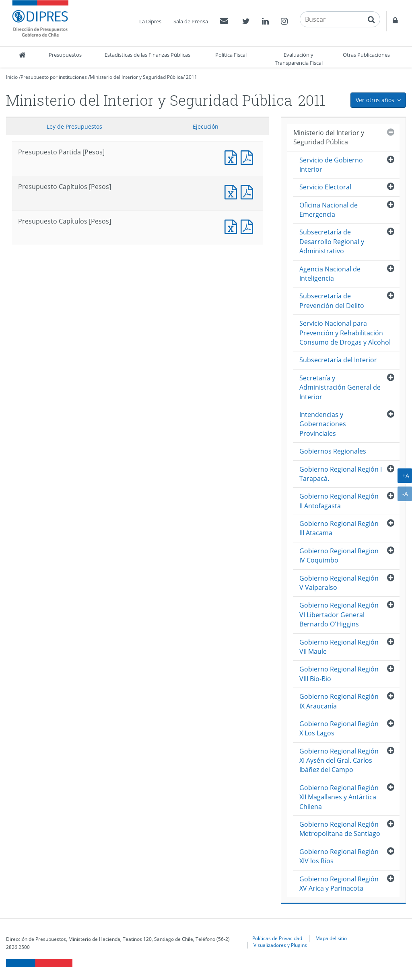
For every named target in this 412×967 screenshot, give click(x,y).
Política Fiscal (231, 54)
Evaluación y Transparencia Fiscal (299, 58)
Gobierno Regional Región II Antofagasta (339, 501)
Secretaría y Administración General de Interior (340, 387)
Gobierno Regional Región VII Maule (339, 647)
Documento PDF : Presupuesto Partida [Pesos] (249, 157)
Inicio (12, 77)
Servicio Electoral (325, 187)
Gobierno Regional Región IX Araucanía (339, 701)
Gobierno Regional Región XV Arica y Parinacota (339, 884)
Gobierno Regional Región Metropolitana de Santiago (339, 829)
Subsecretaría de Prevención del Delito (331, 301)
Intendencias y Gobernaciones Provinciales (322, 424)
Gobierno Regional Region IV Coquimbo (339, 555)
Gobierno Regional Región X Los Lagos (339, 728)
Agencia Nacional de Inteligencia (329, 274)
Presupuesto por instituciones (54, 77)
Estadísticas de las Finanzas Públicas (147, 54)
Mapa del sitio (331, 938)
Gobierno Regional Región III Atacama (339, 528)
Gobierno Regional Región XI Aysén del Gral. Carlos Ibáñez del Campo (339, 760)
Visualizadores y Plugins (280, 945)
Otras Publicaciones (366, 54)
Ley (74, 126)
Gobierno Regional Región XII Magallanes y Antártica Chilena (339, 797)
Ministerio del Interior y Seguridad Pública (136, 77)
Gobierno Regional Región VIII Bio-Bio (339, 674)
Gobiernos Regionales (332, 451)
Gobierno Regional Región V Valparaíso (339, 583)
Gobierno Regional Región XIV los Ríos (339, 856)
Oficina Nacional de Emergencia (328, 210)
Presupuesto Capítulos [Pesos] (233, 191)
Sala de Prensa (190, 21)
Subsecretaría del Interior (338, 359)
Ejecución (205, 126)
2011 (191, 77)
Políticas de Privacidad (277, 938)
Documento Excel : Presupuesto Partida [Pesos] (233, 157)
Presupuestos (65, 54)
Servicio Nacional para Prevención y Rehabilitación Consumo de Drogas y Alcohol (345, 333)
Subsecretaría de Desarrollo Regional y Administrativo (331, 241)
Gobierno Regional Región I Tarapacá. (340, 474)
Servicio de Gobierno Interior (331, 165)
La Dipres (150, 21)
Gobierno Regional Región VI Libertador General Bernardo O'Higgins (339, 614)
